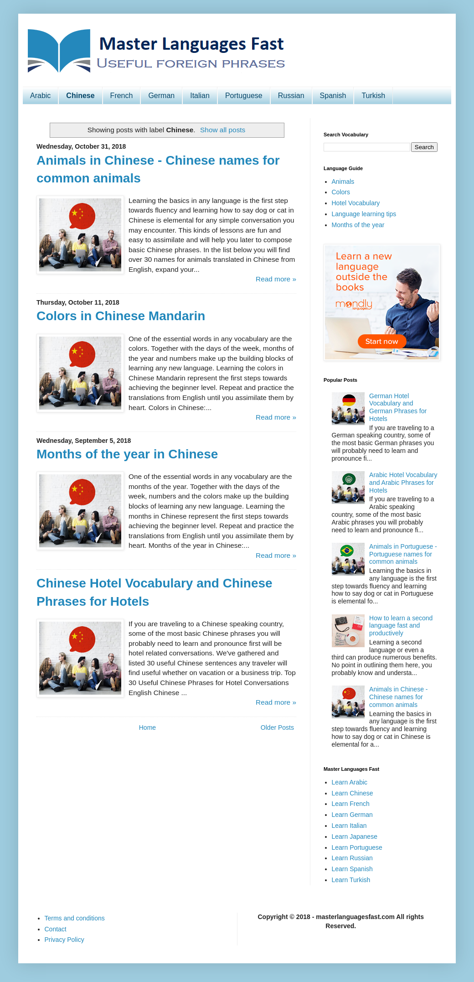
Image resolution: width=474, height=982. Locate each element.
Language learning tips (364, 214)
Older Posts (277, 727)
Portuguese (244, 95)
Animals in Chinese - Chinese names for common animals (398, 697)
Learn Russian (352, 858)
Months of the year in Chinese (127, 454)
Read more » (276, 279)
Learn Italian (349, 825)
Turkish (373, 95)
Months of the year (358, 225)
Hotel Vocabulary (356, 203)
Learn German (352, 814)
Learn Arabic (350, 782)
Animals (343, 181)
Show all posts (222, 130)
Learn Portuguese (357, 847)
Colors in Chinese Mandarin (120, 316)
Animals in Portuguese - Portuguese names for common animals (403, 554)
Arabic (40, 95)
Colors (341, 192)
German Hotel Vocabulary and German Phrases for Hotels (398, 407)
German (161, 95)
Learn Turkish (351, 879)
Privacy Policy (64, 939)
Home (147, 727)
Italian (200, 95)
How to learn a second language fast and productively (401, 625)
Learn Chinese (352, 793)
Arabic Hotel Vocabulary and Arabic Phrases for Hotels (403, 482)
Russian (291, 95)
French (121, 95)
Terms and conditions (75, 918)
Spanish (333, 95)
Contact (56, 929)
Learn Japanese (354, 836)
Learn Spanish (352, 869)
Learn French (351, 803)
